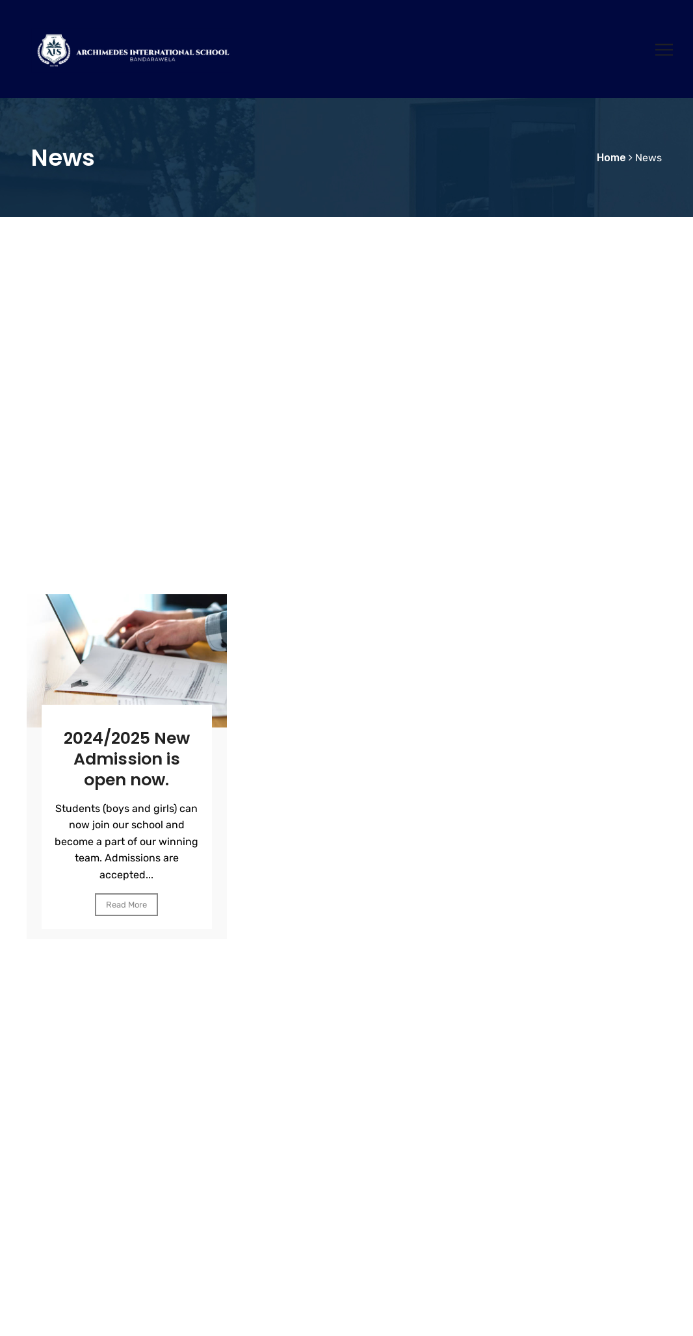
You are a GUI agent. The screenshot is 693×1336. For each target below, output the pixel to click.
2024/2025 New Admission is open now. (126, 758)
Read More (126, 904)
